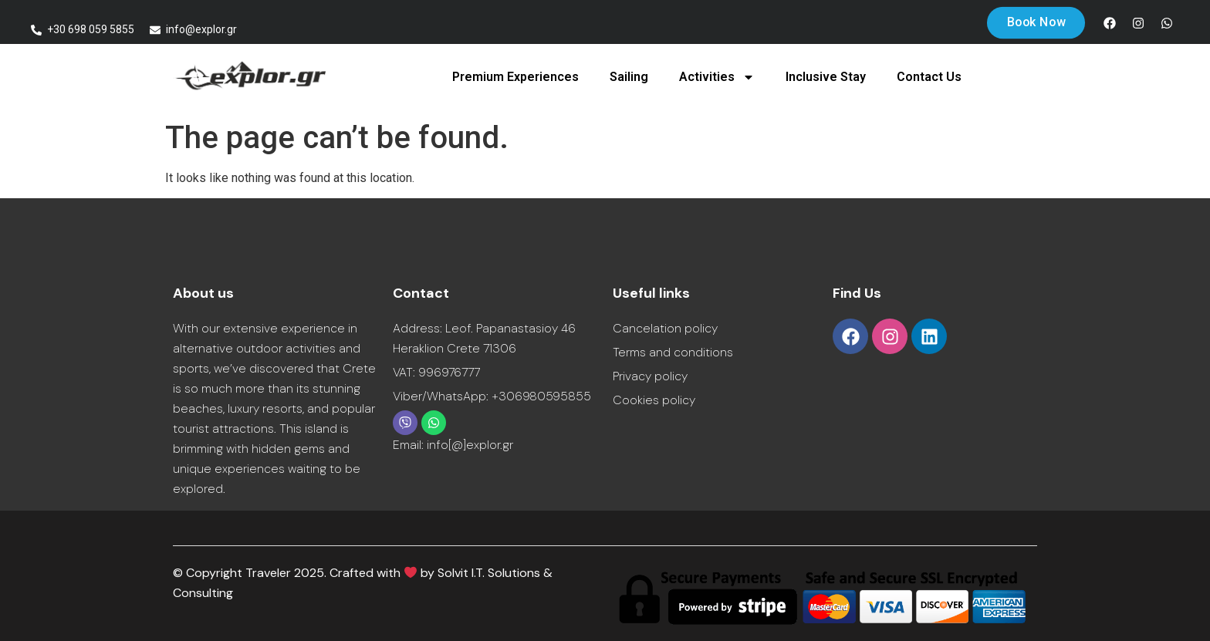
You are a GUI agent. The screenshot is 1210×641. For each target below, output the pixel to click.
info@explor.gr (201, 29)
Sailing (629, 76)
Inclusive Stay (826, 76)
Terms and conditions (673, 352)
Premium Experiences (515, 76)
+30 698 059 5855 (90, 29)
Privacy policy (650, 376)
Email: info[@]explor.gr (453, 445)
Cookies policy (654, 400)
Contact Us (929, 76)
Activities (717, 77)
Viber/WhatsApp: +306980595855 (492, 396)
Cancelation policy (665, 328)
